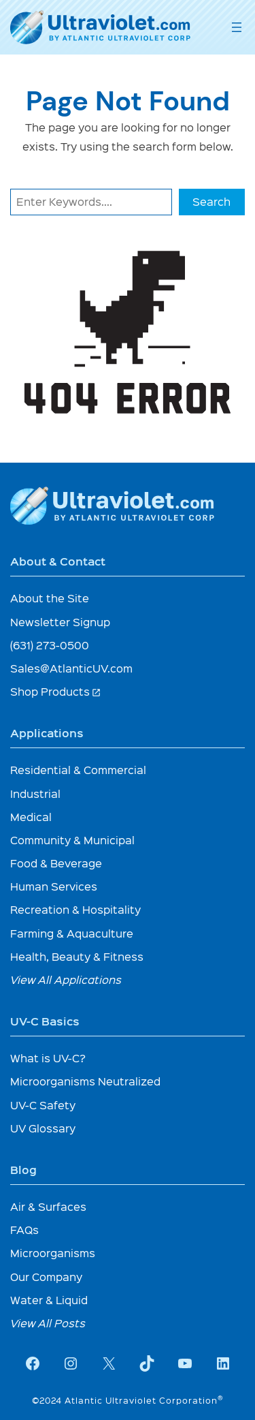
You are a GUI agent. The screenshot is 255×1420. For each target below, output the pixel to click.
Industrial (35, 793)
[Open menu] (236, 27)
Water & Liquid (49, 1300)
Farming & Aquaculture (71, 933)
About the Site (49, 598)
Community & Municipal (72, 840)
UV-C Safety (42, 1105)
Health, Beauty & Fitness (76, 956)
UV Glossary (42, 1128)
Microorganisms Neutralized (85, 1081)
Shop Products (55, 691)
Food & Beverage (56, 863)
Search (211, 201)
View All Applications (66, 979)
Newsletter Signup (60, 622)
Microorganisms (52, 1253)
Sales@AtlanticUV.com (71, 668)
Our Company (46, 1276)
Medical (31, 816)
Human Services (53, 886)
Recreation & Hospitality (75, 909)
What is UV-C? (48, 1058)
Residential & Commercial (78, 769)
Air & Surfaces (48, 1206)
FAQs (24, 1229)
